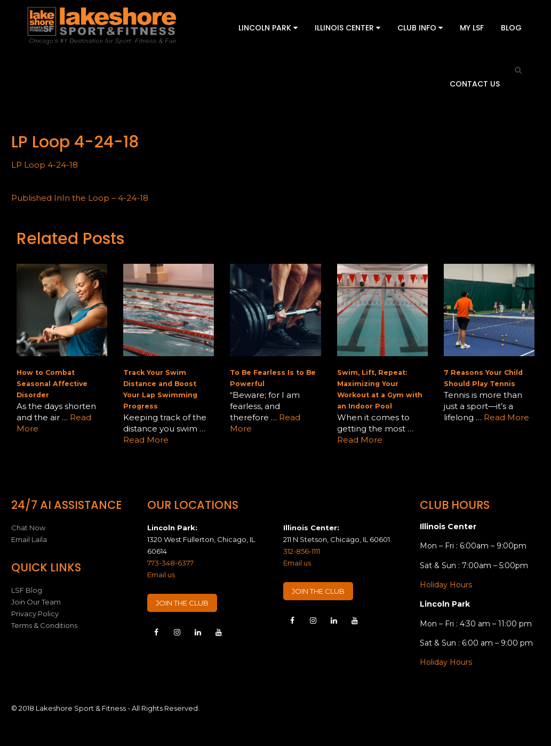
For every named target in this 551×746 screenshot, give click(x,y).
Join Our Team (36, 602)
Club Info (420, 27)
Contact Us (475, 83)
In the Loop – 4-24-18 (79, 198)
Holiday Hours (446, 585)
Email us (161, 574)
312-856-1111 (301, 551)
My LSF (472, 27)
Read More (146, 440)
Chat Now (28, 527)
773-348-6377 (170, 563)
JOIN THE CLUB (182, 603)
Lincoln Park (268, 27)
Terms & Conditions (44, 625)
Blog (511, 27)
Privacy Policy (35, 613)
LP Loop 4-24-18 (44, 165)
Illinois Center (347, 27)
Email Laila (29, 539)
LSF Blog (26, 590)
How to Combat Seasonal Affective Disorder (52, 383)
